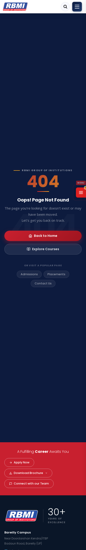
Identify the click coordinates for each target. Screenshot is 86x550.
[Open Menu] (81, 192)
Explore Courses (43, 249)
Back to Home (43, 235)
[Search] (65, 6)
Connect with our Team (29, 483)
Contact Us (43, 283)
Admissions (29, 274)
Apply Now (19, 462)
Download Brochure (28, 473)
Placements (56, 274)
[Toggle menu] (77, 6)
